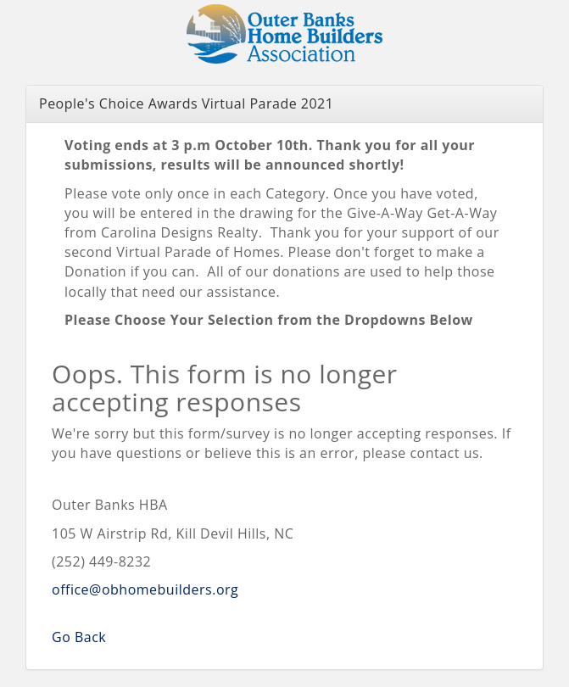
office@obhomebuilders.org (145, 589)
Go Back (79, 637)
